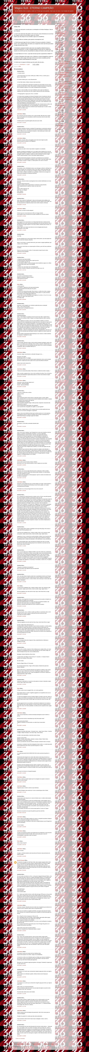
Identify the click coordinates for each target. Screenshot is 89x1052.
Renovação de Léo (63, 68)
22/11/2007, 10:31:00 (21, 947)
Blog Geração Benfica (61, 27)
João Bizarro (20, 113)
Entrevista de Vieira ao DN (64, 86)
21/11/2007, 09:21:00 (21, 812)
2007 (59, 56)
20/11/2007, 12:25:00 (21, 606)
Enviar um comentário (20, 1038)
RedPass (59, 30)
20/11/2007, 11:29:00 (21, 561)
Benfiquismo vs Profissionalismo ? (66, 97)
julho (60, 110)
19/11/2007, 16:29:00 (21, 162)
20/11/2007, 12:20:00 (21, 593)
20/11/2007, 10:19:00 (21, 386)
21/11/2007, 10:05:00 (21, 837)
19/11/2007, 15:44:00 (21, 122)
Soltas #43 (61, 79)
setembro (61, 107)
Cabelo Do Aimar (60, 35)
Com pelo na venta (63, 90)
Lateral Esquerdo (60, 25)
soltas (19, 66)
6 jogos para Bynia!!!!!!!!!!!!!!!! (65, 81)
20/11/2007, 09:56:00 (21, 348)
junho (60, 112)
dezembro (61, 58)
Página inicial (36, 1044)
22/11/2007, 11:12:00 (21, 993)
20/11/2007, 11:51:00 (21, 570)
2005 (59, 125)
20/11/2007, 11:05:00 (21, 522)
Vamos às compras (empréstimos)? (66, 67)
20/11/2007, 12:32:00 (21, 643)
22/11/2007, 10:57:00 (21, 976)
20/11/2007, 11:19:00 (21, 545)
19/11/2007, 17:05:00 (21, 216)
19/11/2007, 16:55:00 (21, 194)
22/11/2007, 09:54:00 (21, 901)
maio (60, 114)
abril (60, 116)
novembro (61, 60)
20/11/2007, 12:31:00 (21, 634)
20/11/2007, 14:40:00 (21, 725)
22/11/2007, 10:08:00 (21, 930)
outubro (61, 105)
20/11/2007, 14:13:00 (21, 675)
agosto (60, 108)
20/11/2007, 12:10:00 (21, 581)
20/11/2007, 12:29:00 (21, 616)
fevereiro (61, 119)
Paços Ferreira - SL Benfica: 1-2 (65, 99)
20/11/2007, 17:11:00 (21, 792)
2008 (59, 54)
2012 (59, 47)
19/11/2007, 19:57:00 (21, 269)
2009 (59, 53)
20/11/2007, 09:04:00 (21, 299)
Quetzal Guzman (20, 860)
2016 (59, 40)
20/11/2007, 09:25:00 (21, 309)
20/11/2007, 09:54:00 (21, 336)
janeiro (60, 121)
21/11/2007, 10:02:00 (21, 826)
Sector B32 (59, 28)
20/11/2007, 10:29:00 (21, 417)
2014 (59, 44)
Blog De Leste (60, 32)
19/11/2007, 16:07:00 (21, 142)
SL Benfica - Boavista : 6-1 (64, 88)
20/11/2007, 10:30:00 (21, 426)
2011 (59, 49)
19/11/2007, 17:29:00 (21, 230)
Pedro (18, 284)
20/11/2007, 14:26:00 (21, 708)
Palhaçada (61, 65)
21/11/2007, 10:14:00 (21, 856)
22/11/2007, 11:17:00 (21, 1006)
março (60, 117)
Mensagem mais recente (21, 1044)
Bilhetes (60, 77)
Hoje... (60, 95)
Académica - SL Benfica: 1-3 (65, 72)
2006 (59, 123)
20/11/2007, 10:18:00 (21, 376)
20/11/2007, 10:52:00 (21, 490)
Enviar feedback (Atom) (24, 1046)
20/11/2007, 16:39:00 (21, 773)
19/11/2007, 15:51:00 (21, 134)
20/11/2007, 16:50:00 (21, 781)
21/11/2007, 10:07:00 (21, 844)
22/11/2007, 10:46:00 (21, 965)
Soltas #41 (61, 92)
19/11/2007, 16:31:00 (21, 175)
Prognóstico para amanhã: (64, 61)
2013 (59, 46)
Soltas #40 (61, 103)
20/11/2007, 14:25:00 (21, 684)
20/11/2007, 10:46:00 (21, 464)
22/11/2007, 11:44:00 (21, 1020)
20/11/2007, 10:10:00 (21, 364)
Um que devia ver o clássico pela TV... (67, 70)
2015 (59, 42)
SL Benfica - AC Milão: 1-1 (64, 63)
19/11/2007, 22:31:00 (21, 280)
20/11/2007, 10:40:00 (21, 456)
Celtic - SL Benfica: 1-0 (64, 94)
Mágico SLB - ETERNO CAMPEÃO (34, 8)
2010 (59, 51)
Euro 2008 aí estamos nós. (64, 76)
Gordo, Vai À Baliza (61, 33)
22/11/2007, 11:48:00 (21, 1035)
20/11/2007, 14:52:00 (21, 747)
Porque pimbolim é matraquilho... (66, 83)
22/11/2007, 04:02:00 (21, 870)
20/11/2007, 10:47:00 (21, 477)
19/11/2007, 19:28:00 (21, 253)
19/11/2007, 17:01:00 (21, 204)
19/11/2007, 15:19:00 (21, 109)
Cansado (61, 101)
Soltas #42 (61, 85)
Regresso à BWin (62, 74)
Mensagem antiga (48, 1044)
